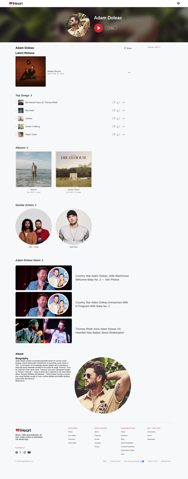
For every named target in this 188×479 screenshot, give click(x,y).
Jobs (122, 454)
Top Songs (24, 95)
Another (28, 118)
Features (98, 435)
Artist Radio (72, 443)
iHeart (70, 432)
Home (149, 435)
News (97, 432)
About (123, 432)
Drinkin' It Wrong (32, 126)
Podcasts (71, 439)
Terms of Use (152, 461)
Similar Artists (26, 205)
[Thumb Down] (114, 102)
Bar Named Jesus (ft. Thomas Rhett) (41, 102)
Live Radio (72, 435)
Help (105, 461)
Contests (98, 443)
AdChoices (166, 461)
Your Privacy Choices (134, 461)
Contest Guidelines (128, 447)
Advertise (124, 435)
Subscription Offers (128, 450)
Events (97, 439)
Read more (20, 381)
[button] (98, 28)
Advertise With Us (154, 47)
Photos (97, 447)
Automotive (151, 432)
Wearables (151, 439)
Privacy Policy (115, 461)
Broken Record (54, 71)
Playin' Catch (31, 134)
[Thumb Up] (118, 102)
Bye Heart (29, 110)
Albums (22, 147)
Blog (122, 439)
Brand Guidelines (127, 443)
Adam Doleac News (30, 260)
